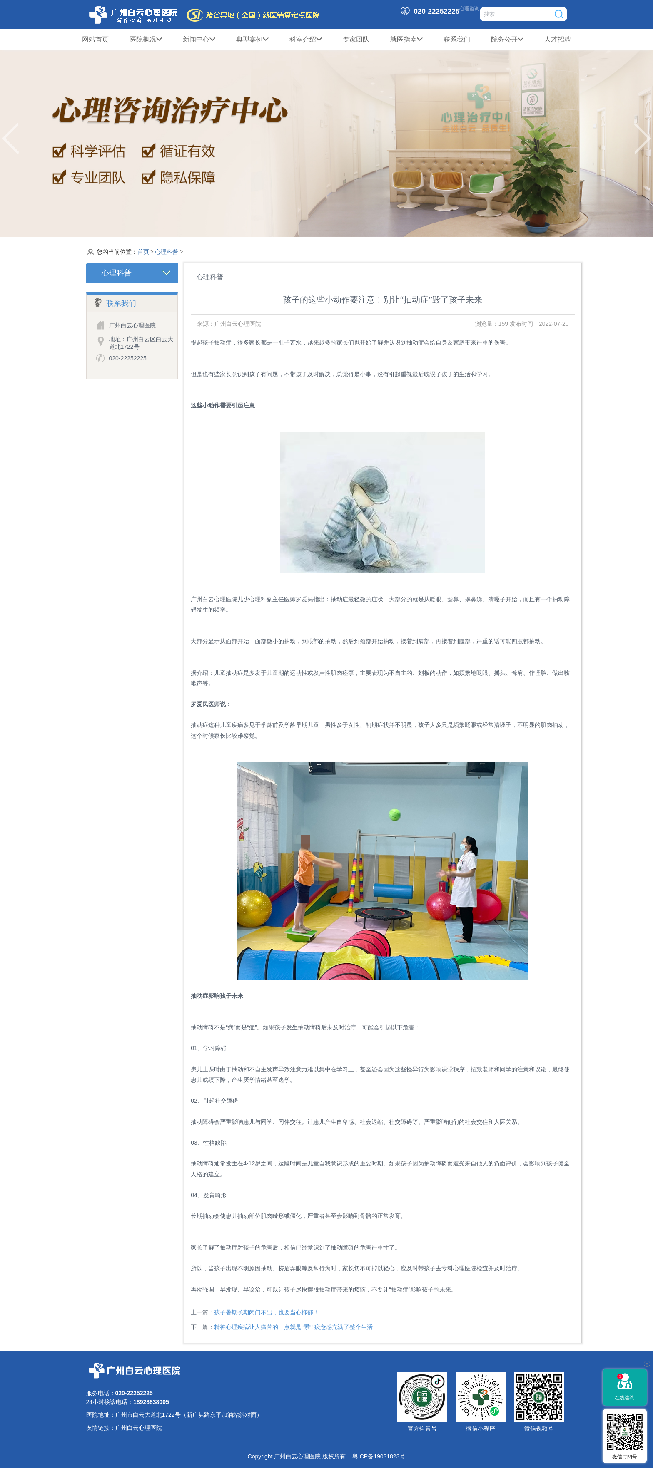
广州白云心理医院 (138, 1427)
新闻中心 (199, 39)
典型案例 (252, 39)
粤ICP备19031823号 (375, 1456)
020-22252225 (128, 358)
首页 (143, 252)
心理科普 (166, 252)
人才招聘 (557, 39)
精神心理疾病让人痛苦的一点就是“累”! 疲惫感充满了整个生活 (293, 1327)
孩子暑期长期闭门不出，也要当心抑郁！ (266, 1312)
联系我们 (457, 39)
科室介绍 (305, 39)
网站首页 (95, 39)
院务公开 (507, 39)
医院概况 (146, 39)
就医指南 (406, 39)
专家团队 (356, 39)
